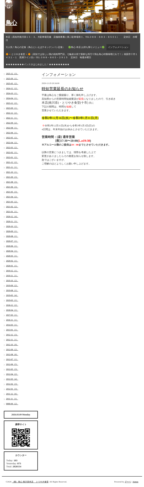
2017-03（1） (12, 315)
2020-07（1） (12, 241)
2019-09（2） (12, 285)
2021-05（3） (12, 192)
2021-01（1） (12, 211)
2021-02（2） (12, 206)
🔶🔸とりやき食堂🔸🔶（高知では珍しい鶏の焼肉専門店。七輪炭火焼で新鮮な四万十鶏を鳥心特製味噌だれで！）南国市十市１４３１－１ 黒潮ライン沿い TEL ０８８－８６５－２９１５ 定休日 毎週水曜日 (72, 56)
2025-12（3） (12, 73)
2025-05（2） (12, 83)
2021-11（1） (12, 167)
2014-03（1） (12, 325)
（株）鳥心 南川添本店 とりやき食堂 (30, 482)
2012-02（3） (12, 384)
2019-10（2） (12, 280)
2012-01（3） (12, 389)
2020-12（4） (12, 216)
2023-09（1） (12, 108)
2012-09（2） (12, 349)
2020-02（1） (12, 261)
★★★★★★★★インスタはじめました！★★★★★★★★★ (37, 64)
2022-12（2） (12, 113)
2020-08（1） (12, 236)
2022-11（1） (12, 118)
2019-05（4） (12, 295)
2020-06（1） (12, 246)
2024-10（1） (12, 93)
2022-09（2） (12, 123)
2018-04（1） (12, 310)
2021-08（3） (12, 182)
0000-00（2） (12, 403)
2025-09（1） (12, 78)
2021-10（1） (12, 172)
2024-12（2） (12, 88)
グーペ (128, 482)
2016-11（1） (12, 320)
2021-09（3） (12, 177)
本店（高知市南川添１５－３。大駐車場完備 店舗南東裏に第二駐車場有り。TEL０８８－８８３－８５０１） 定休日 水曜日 (71, 38)
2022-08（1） (12, 128)
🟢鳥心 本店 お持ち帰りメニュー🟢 (86, 47)
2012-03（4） (12, 379)
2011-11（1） (12, 399)
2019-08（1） (12, 290)
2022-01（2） (12, 157)
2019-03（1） (12, 300)
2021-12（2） (12, 162)
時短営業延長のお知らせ (62, 89)
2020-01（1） (12, 266)
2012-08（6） (12, 354)
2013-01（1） (12, 330)
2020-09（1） (12, 231)
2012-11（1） (12, 339)
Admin (135, 482)
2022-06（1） (12, 133)
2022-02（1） (12, 152)
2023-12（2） (12, 103)
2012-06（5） (12, 364)
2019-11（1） (12, 275)
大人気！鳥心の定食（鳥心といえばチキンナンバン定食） (35, 47)
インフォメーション (118, 47)
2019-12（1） (12, 270)
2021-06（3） (12, 187)
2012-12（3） (12, 335)
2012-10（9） (12, 344)
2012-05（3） (12, 369)
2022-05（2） (12, 137)
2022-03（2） (12, 147)
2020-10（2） (12, 226)
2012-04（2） (12, 374)
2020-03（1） (12, 256)
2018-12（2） (12, 305)
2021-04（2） (12, 197)
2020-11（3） (12, 221)
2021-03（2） (12, 201)
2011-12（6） (12, 394)
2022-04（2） (12, 142)
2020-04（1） (12, 251)
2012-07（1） (12, 359)
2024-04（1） (12, 98)
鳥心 (11, 23)
